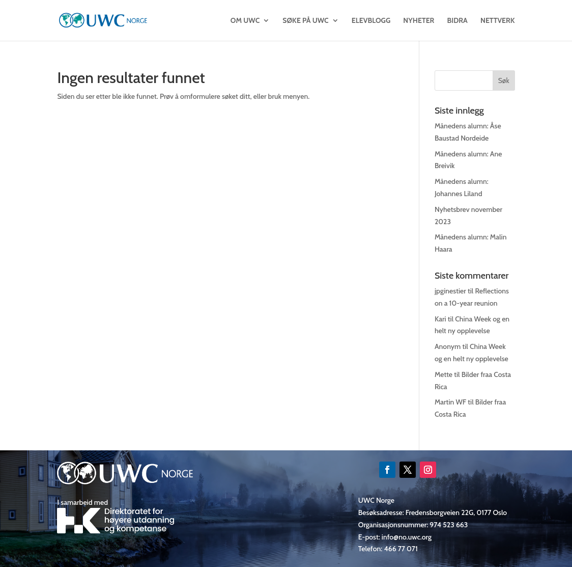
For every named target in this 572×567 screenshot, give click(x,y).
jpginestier (450, 290)
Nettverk (497, 21)
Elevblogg (371, 21)
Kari (440, 318)
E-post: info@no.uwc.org (395, 537)
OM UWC (245, 21)
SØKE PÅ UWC (305, 21)
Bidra (457, 21)
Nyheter (418, 21)
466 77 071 (400, 548)
